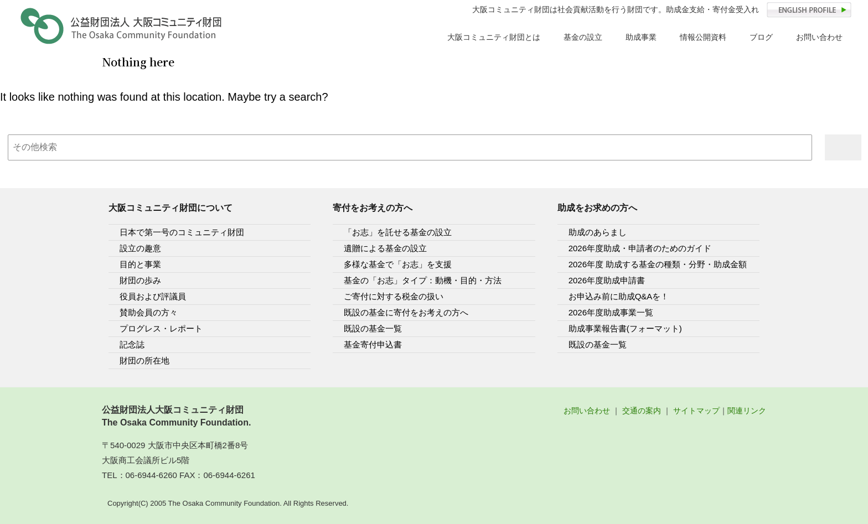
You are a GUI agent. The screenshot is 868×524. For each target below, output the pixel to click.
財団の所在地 (144, 360)
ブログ (761, 37)
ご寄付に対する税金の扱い (393, 296)
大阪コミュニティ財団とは (493, 37)
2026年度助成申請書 (607, 280)
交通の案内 (641, 410)
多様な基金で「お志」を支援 (398, 264)
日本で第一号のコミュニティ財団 (182, 232)
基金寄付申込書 (373, 344)
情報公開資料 (703, 37)
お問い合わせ (819, 37)
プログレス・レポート (161, 328)
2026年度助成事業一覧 (611, 312)
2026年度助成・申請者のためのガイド (640, 248)
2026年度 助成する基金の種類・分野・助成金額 (658, 264)
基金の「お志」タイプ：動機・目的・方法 (423, 280)
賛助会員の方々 (149, 312)
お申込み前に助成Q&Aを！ (619, 296)
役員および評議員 (153, 296)
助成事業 (641, 37)
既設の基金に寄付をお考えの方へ (406, 312)
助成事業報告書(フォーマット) (625, 328)
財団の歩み (140, 280)
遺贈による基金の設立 (385, 248)
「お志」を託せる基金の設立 (398, 232)
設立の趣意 (140, 248)
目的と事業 (140, 264)
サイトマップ (696, 410)
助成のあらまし (598, 232)
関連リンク (746, 410)
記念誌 (132, 344)
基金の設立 (583, 37)
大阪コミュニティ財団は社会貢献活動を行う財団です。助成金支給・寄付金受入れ (615, 10)
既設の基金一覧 (373, 328)
